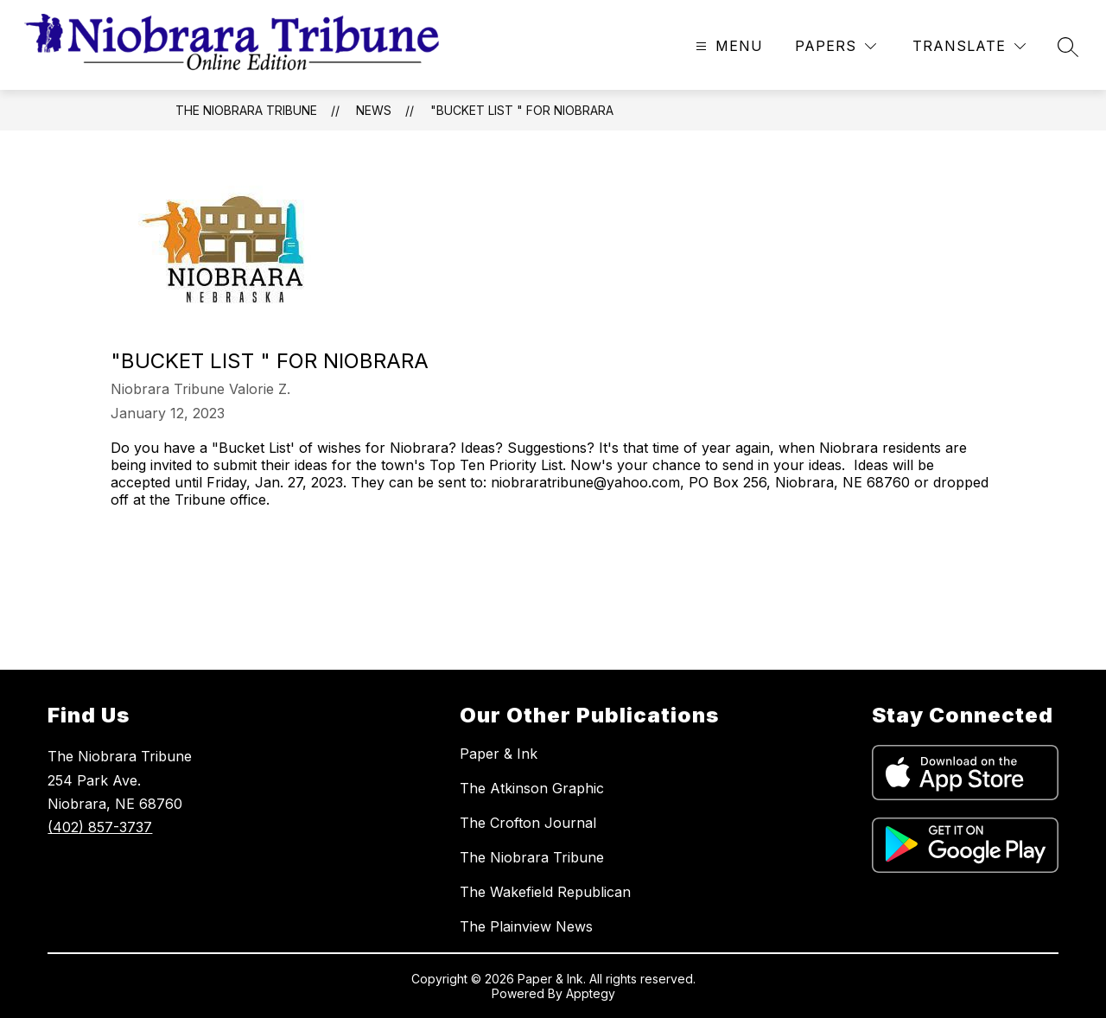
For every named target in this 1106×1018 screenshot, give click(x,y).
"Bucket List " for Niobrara (521, 110)
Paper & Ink (498, 753)
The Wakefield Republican (545, 891)
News (373, 110)
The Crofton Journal (528, 822)
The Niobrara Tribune (246, 110)
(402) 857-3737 (100, 827)
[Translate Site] (969, 46)
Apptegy (590, 993)
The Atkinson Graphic (532, 788)
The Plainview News (526, 926)
